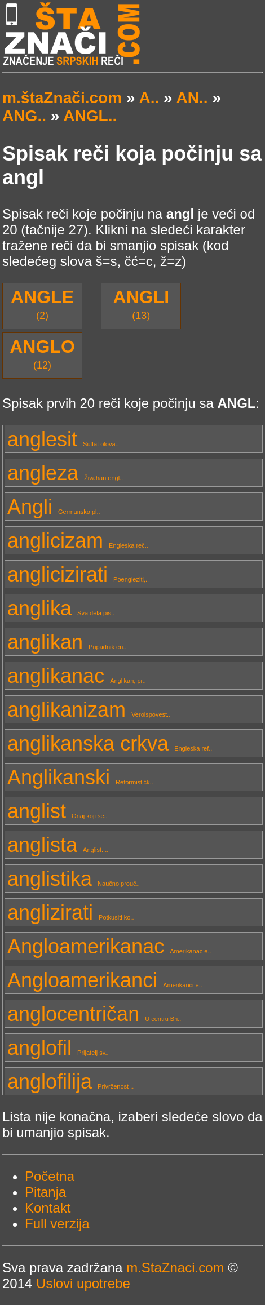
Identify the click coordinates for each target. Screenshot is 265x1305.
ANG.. (24, 116)
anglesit (63, 439)
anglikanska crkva (109, 743)
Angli (53, 506)
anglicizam (77, 540)
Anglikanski (80, 777)
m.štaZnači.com (62, 97)
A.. (149, 97)
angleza (65, 473)
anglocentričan (94, 1014)
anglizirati (70, 912)
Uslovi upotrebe (83, 1283)
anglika (60, 608)
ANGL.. (90, 116)
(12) (42, 353)
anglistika (73, 878)
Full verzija (57, 1223)
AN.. (191, 97)
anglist (57, 811)
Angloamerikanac (109, 946)
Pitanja (45, 1192)
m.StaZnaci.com (175, 1267)
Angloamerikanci (104, 980)
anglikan (66, 642)
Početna (49, 1176)
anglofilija (70, 1081)
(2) (42, 304)
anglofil (58, 1047)
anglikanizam (88, 709)
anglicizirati (78, 574)
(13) (141, 304)
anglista (57, 844)
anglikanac (76, 675)
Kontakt (47, 1207)
